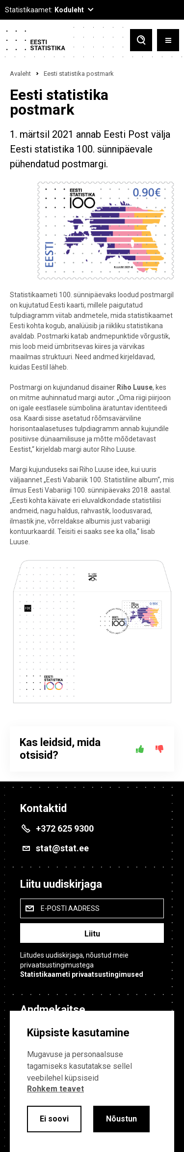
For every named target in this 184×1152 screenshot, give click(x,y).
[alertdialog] (92, 1081)
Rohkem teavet (55, 1088)
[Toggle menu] (168, 40)
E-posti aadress (70, 908)
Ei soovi (54, 1118)
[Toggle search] (141, 40)
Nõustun (121, 1118)
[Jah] (140, 749)
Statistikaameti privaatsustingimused (81, 974)
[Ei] (159, 749)
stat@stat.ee (62, 848)
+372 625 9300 (65, 828)
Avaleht (20, 73)
